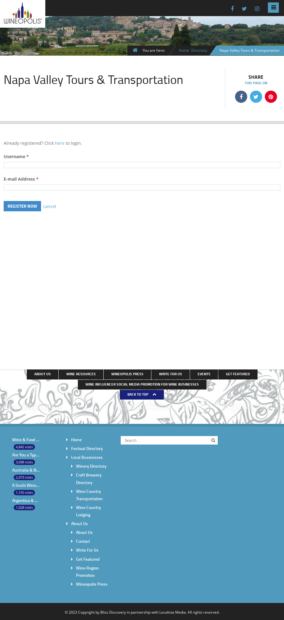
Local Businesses (87, 456)
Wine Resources (81, 373)
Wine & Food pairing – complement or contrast (26, 439)
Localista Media (172, 610)
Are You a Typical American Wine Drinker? (26, 454)
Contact (83, 540)
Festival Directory (87, 448)
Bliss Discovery (113, 610)
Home (184, 50)
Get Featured (238, 373)
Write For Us (170, 373)
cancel (49, 206)
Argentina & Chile (26, 499)
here (59, 143)
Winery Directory (91, 465)
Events (204, 373)
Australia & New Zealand (26, 469)
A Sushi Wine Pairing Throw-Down (26, 484)
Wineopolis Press (127, 373)
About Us (42, 373)
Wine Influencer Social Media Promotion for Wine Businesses (142, 383)
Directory (199, 50)
